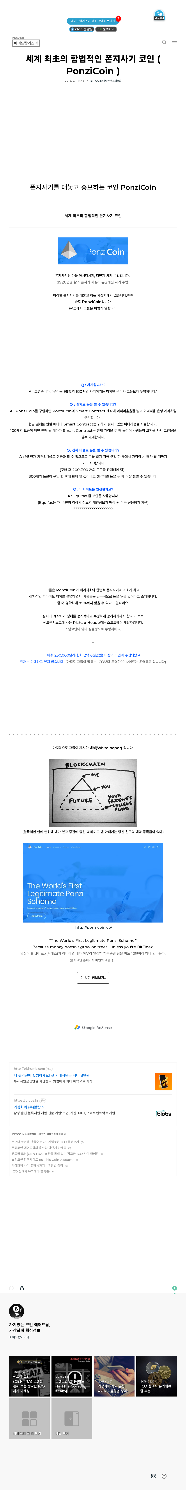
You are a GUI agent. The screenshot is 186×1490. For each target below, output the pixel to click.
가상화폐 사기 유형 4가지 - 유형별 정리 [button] (114, 1376)
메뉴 (174, 42)
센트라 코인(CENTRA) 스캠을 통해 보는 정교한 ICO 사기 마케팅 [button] (29, 1376)
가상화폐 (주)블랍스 (29, 1107)
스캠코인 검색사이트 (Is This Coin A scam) (43, 1160)
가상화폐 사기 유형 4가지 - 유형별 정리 (37, 1165)
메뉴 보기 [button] (71, 1418)
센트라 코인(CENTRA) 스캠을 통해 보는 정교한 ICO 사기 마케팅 (55, 1154)
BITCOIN (18, 1134)
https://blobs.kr (26, 1100)
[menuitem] (153, 1476)
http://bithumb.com (29, 1069)
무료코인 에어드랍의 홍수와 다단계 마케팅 (39, 1148)
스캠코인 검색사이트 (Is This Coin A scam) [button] (71, 1376)
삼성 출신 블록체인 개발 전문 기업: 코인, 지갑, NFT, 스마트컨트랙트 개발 (64, 1113)
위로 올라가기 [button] (164, 1476)
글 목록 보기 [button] (153, 1476)
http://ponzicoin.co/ (93, 927)
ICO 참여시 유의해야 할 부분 (31, 1171)
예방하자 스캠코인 (36, 1134)
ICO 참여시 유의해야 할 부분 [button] (156, 1376)
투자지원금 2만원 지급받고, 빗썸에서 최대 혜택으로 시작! (53, 1081)
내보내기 (22, 1288)
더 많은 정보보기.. (93, 977)
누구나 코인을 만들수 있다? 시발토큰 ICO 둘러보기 (45, 1142)
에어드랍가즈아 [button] (31, 42)
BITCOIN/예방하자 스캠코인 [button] (105, 80)
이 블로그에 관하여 (174, 1288)
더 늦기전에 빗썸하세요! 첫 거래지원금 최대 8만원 (52, 1075)
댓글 (11, 1288)
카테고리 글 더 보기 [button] (29, 1418)
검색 (164, 42)
